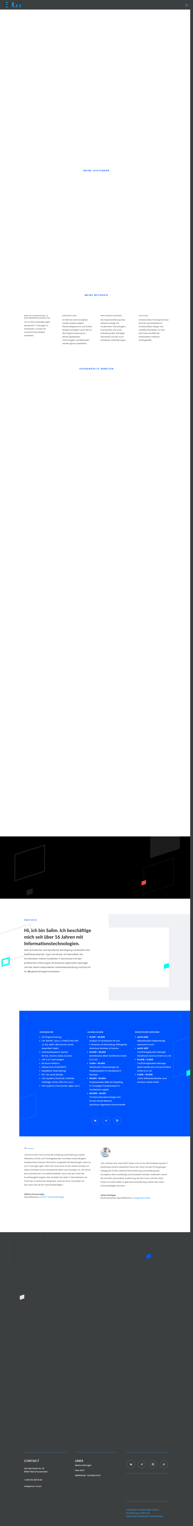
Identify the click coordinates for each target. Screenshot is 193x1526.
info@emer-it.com (33, 1487)
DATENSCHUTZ (94, 1476)
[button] (147, 1486)
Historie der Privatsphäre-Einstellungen (144, 1517)
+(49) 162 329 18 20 (33, 1480)
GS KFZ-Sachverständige (52, 1197)
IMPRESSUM (80, 1476)
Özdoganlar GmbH (141, 1198)
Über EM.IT (80, 1471)
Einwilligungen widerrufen (138, 1513)
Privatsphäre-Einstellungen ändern (142, 1510)
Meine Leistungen (83, 1466)
